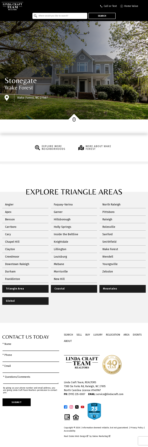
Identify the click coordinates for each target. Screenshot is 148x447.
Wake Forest (19, 87)
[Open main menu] (143, 6)
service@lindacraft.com (105, 394)
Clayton (10, 249)
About (68, 341)
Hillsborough (62, 219)
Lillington (60, 249)
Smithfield (109, 241)
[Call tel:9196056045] (108, 6)
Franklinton (12, 279)
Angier (9, 204)
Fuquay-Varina (63, 204)
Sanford (107, 234)
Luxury (98, 334)
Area (126, 334)
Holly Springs (62, 226)
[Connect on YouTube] (82, 407)
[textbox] (61, 16)
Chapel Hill (12, 241)
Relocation (113, 334)
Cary (8, 234)
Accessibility (69, 431)
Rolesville (108, 226)
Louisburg (60, 256)
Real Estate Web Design (76, 436)
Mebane (59, 264)
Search (102, 15)
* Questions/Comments (16, 377)
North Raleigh (111, 204)
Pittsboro (108, 212)
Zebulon (107, 271)
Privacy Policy (136, 428)
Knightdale (61, 241)
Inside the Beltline (66, 234)
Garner (58, 212)
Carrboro (10, 226)
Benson (10, 219)
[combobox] (59, 16)
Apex (8, 212)
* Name (7, 344)
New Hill (59, 279)
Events (137, 334)
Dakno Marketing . (101, 436)
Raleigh (107, 219)
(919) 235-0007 (75, 394)
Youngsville (110, 264)
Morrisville (61, 271)
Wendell (107, 256)
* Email (7, 366)
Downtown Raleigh (17, 264)
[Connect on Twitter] (77, 407)
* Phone (7, 355)
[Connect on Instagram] (71, 407)
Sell (79, 334)
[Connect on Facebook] (65, 407)
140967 (97, 390)
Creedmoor (12, 256)
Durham (10, 271)
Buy (87, 334)
